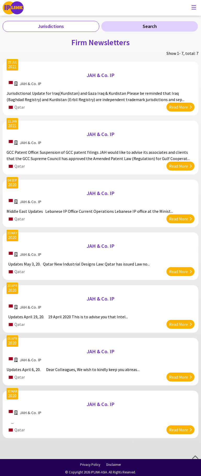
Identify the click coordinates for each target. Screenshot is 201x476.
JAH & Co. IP (100, 75)
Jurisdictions (51, 26)
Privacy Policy (90, 464)
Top (195, 457)
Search (150, 26)
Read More (178, 107)
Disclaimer (113, 464)
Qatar (19, 107)
